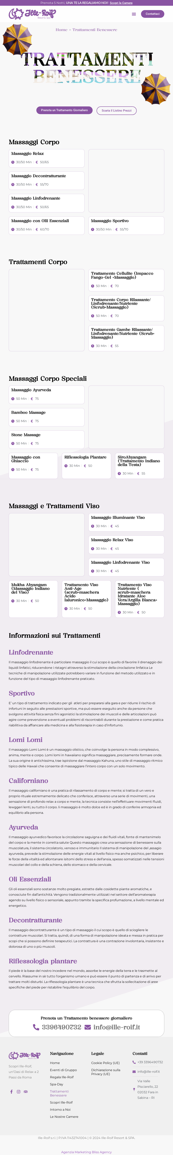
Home (62, 29)
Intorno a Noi (60, 1109)
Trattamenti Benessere (59, 1093)
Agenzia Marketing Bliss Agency (86, 1152)
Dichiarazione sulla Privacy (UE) (105, 1072)
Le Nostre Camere (64, 1117)
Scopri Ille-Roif (61, 1102)
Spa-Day (56, 1084)
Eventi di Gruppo (63, 1070)
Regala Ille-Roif (61, 1077)
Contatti (140, 1053)
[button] (134, 14)
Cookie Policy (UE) (105, 1063)
